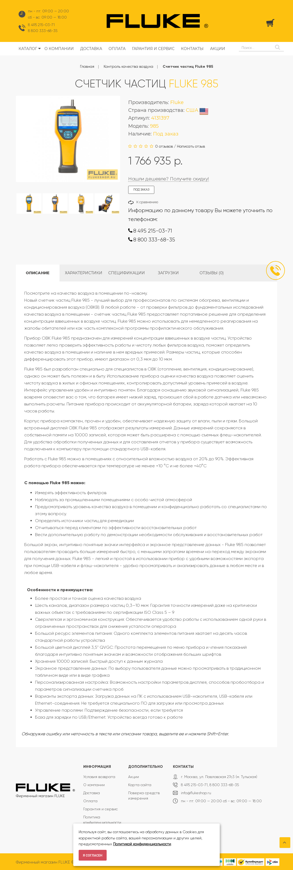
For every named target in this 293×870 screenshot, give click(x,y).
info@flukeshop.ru (196, 793)
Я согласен (92, 855)
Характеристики (83, 272)
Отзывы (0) (212, 272)
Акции (133, 777)
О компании (94, 785)
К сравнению (147, 202)
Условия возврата (99, 777)
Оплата (90, 801)
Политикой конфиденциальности (142, 844)
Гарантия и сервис (100, 809)
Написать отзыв (191, 146)
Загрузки (168, 272)
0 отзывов (164, 146)
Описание (37, 272)
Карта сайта (139, 785)
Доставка (91, 793)
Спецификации (126, 272)
